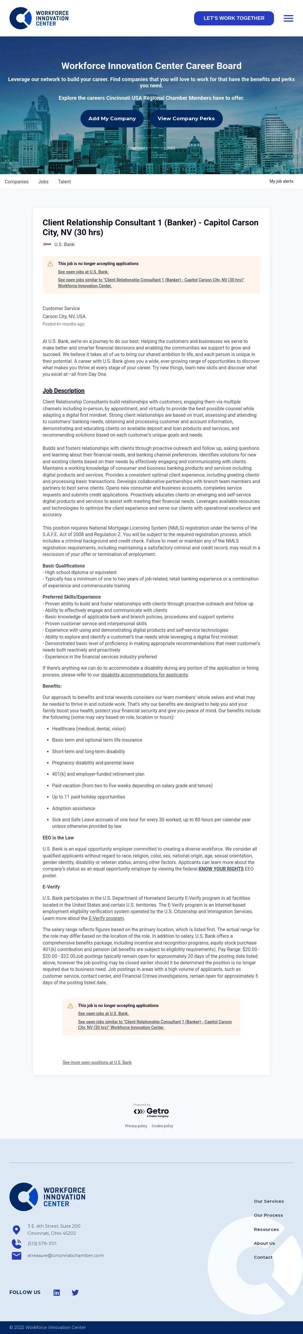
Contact (263, 1257)
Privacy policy (136, 1126)
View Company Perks (186, 118)
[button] (234, 18)
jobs (43, 182)
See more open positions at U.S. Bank (97, 1062)
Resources (266, 1229)
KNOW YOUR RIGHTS (221, 869)
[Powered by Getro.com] (151, 1111)
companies (17, 182)
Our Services (269, 1201)
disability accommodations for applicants (144, 675)
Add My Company (112, 118)
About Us (264, 1243)
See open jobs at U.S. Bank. (83, 272)
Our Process (268, 1215)
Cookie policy (162, 1126)
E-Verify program (106, 918)
